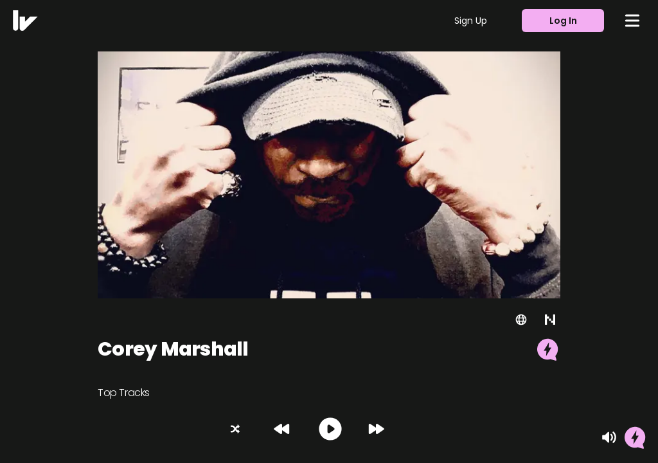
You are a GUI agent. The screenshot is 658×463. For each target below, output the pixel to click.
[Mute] (609, 437)
